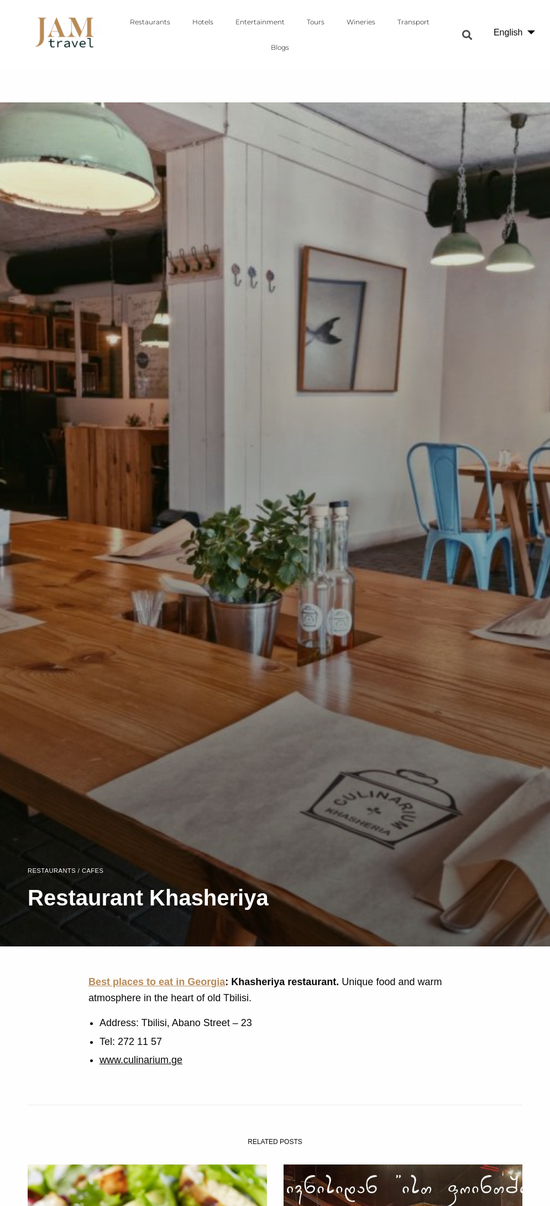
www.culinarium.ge (140, 1059)
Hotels (202, 22)
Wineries (361, 22)
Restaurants (150, 22)
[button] (467, 34)
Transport (413, 22)
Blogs (280, 47)
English (508, 32)
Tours (315, 22)
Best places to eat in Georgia (156, 981)
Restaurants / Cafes (65, 871)
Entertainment (260, 22)
